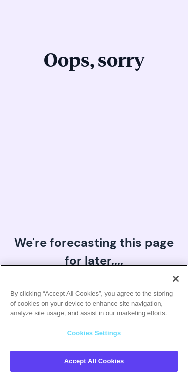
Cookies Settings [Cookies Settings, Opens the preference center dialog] (94, 333)
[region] (94, 322)
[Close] (176, 279)
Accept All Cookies (94, 361)
